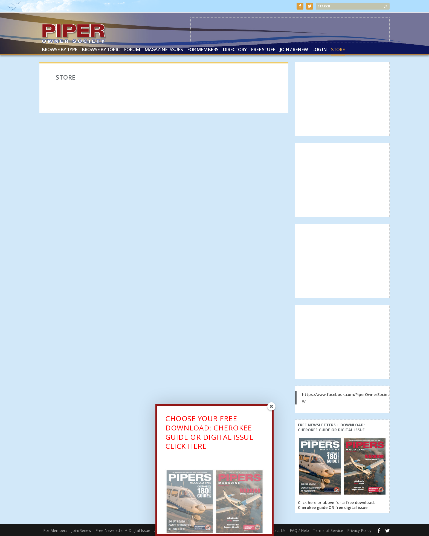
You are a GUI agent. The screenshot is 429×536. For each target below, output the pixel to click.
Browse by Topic (101, 50)
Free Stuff (263, 50)
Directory (235, 50)
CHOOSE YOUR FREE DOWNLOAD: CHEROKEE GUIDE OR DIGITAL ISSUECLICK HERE (209, 433)
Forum (132, 50)
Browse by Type (59, 50)
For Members (202, 50)
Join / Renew (294, 50)
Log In (319, 50)
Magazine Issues (163, 50)
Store (338, 50)
